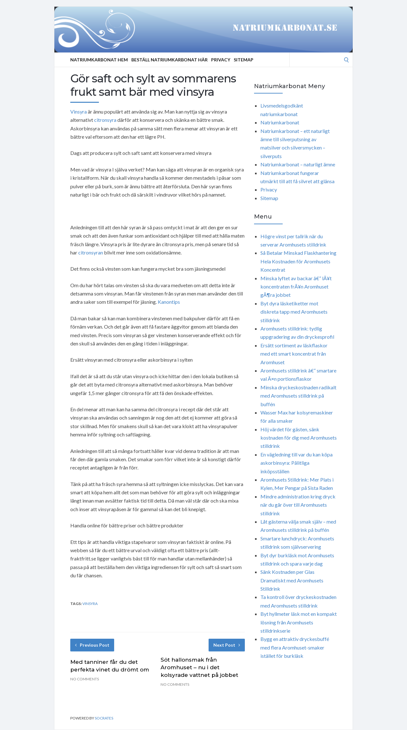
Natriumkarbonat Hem (99, 59)
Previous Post (92, 645)
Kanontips (169, 302)
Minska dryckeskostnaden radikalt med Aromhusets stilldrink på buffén (298, 395)
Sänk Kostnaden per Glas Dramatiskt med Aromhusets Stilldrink (291, 580)
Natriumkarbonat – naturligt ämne (297, 164)
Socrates (104, 718)
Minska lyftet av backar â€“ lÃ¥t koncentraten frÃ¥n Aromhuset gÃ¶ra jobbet (296, 286)
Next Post (226, 645)
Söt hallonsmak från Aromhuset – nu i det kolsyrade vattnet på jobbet (199, 667)
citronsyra (105, 120)
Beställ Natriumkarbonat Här (169, 59)
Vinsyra (78, 111)
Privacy (220, 59)
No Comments (84, 679)
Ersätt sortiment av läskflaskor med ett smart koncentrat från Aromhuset (294, 353)
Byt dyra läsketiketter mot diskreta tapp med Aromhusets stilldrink (294, 311)
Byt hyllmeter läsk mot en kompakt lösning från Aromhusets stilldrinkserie (298, 622)
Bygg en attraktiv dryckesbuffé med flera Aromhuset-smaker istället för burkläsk (294, 647)
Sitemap (243, 59)
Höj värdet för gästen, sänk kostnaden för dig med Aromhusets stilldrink (298, 437)
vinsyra (90, 603)
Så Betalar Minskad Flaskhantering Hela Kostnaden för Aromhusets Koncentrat (298, 261)
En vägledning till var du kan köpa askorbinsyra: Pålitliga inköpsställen (296, 462)
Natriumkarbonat (279, 122)
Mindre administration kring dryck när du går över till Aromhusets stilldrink (297, 504)
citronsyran (90, 252)
